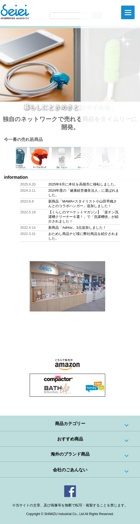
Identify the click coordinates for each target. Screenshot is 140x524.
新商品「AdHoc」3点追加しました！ (77, 227)
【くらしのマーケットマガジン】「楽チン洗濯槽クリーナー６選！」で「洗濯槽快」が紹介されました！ (83, 216)
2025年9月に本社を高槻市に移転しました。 (83, 184)
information (16, 177)
